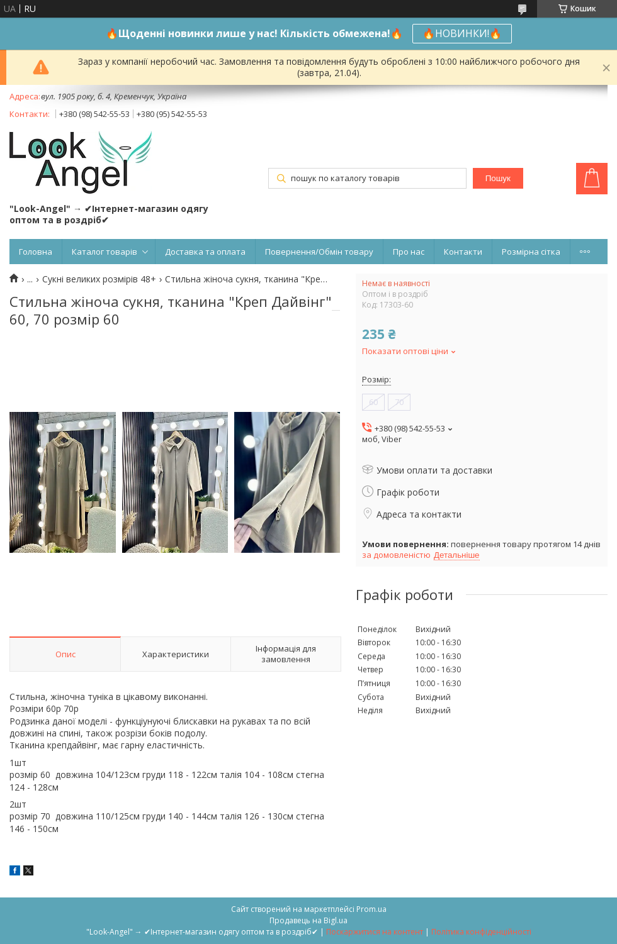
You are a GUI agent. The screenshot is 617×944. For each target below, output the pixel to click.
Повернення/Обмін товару (319, 251)
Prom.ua (371, 909)
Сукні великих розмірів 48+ (99, 279)
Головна (35, 251)
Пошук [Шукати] (498, 178)
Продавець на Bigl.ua (308, 920)
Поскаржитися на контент (374, 931)
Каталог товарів (104, 251)
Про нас (408, 251)
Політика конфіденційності (481, 931)
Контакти (463, 251)
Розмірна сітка (531, 251)
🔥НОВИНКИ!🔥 (462, 33)
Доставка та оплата (205, 251)
